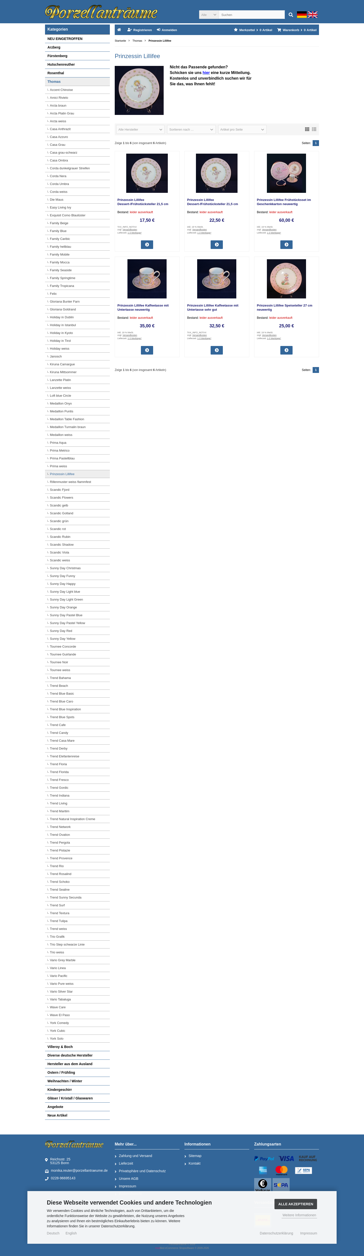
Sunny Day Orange (63, 607)
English (71, 1233)
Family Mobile (59, 254)
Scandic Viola (59, 552)
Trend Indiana (59, 795)
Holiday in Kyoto (61, 333)
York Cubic (57, 1031)
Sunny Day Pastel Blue (66, 615)
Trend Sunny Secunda (65, 897)
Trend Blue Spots (62, 717)
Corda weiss (59, 192)
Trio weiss (57, 952)
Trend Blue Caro (61, 701)
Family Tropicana (62, 286)
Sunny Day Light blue (65, 591)
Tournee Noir (59, 662)
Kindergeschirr (59, 1090)
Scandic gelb (59, 505)
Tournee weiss (60, 670)
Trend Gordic (59, 787)
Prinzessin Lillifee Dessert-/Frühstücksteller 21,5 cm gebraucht (142, 204)
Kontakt (192, 1163)
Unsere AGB (126, 1179)
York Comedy (59, 1023)
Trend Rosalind (60, 874)
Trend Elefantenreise (64, 756)
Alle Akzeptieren (295, 1204)
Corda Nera (58, 176)
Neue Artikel (57, 1115)
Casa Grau (57, 145)
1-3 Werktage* (135, 233)
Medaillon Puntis (61, 411)
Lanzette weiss (60, 388)
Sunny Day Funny (62, 576)
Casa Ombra (59, 160)
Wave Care (58, 1007)
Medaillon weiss (61, 435)
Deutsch (53, 1233)
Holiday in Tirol (60, 341)
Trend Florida (59, 772)
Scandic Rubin (60, 537)
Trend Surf (57, 905)
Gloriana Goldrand (63, 309)
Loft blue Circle (60, 395)
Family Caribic (60, 239)
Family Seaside (61, 270)
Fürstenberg (57, 56)
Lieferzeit (124, 1163)
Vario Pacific (58, 976)
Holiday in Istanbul (63, 325)
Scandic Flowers (61, 497)
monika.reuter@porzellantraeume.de (76, 1171)
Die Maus (56, 199)
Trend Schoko (59, 882)
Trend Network (60, 827)
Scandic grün (59, 521)
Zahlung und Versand (133, 1156)
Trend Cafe (58, 725)
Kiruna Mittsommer (63, 372)
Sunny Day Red (61, 631)
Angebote (55, 1107)
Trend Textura (59, 913)
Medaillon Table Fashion (67, 419)
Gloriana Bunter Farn (65, 301)
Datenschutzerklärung (276, 1233)
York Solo (56, 1038)
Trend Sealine (59, 889)
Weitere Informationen (299, 1215)
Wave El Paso (60, 1015)
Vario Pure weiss (62, 983)
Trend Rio (57, 866)
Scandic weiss (60, 560)
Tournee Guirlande (63, 654)
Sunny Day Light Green (66, 599)
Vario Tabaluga (60, 999)
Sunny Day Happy (63, 584)
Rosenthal (55, 73)
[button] (209, 14)
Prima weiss (58, 466)
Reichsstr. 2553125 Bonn (57, 1161)
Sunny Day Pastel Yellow (67, 623)
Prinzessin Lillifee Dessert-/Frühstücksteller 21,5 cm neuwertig (212, 204)
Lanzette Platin (60, 380)
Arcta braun (58, 105)
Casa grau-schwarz (63, 152)
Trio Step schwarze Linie (67, 944)
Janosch (56, 356)
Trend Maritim (59, 811)
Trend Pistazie (60, 850)
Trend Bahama (60, 678)
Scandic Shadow (62, 544)
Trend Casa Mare (62, 740)
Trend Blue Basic (62, 693)
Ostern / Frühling (61, 1072)
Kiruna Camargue (62, 364)
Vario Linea (58, 968)
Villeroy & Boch (60, 1047)
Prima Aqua (58, 442)
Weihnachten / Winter (64, 1081)
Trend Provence (61, 858)
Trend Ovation (60, 835)
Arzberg (53, 47)
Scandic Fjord (59, 490)
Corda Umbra (59, 184)
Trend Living (58, 803)
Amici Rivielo (59, 97)
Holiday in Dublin (62, 317)
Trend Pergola (60, 842)
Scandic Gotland (61, 513)
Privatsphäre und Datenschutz (140, 1171)
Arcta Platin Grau (62, 113)
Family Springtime (62, 278)
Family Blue (58, 231)
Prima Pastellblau (62, 458)
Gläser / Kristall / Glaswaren (70, 1098)
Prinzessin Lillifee (62, 474)
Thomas (54, 82)
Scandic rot (58, 529)
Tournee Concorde (63, 646)
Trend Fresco (59, 780)
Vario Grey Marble (63, 960)
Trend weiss (58, 929)
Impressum (125, 1186)
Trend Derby (59, 748)
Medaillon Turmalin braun (68, 427)
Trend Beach (59, 686)
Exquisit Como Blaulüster (67, 215)
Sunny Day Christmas (65, 568)
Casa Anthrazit (60, 129)
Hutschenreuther (61, 64)
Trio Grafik (57, 936)
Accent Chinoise (61, 90)
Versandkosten (130, 229)
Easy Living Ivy (60, 207)
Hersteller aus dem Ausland (69, 1064)
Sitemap (192, 1156)
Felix (53, 294)
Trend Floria (58, 764)
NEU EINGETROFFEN (64, 39)
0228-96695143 (60, 1178)
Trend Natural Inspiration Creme (72, 819)
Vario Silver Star (61, 991)
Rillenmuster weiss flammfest (70, 482)
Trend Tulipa (59, 921)
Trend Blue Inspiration (65, 709)
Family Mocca (59, 262)
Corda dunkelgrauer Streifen (70, 168)
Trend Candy (59, 733)
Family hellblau (60, 246)
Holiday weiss (59, 348)
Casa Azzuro (59, 137)
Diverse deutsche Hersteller (69, 1055)
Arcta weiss (58, 121)
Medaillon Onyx (61, 403)
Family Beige (59, 223)
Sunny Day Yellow (62, 638)
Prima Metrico (59, 450)
